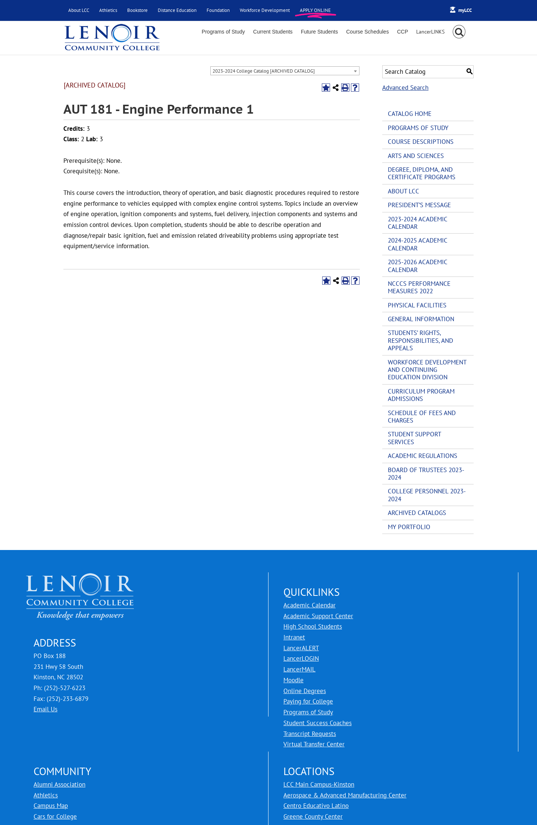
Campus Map (51, 806)
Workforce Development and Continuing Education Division (427, 370)
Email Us (45, 709)
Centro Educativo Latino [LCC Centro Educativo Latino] (316, 806)
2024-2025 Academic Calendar (417, 244)
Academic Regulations (422, 456)
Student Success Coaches (317, 723)
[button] (459, 31)
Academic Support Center (318, 616)
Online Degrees (304, 691)
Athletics (46, 795)
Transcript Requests (309, 734)
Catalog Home (409, 114)
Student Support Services (414, 438)
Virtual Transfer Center (314, 744)
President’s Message (419, 205)
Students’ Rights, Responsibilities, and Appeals (420, 340)
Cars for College (55, 816)
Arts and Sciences (416, 156)
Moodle (293, 680)
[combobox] (284, 70)
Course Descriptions (420, 142)
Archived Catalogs (417, 513)
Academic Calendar (309, 605)
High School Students (312, 626)
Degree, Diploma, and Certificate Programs (421, 173)
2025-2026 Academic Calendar (417, 266)
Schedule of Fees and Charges (422, 416)
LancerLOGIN (301, 658)
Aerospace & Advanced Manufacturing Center (344, 795)
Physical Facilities (417, 305)
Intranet (294, 637)
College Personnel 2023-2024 (427, 495)
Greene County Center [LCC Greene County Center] (313, 816)
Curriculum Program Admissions (421, 395)
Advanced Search (405, 87)
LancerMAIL (299, 669)
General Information (421, 319)
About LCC (403, 191)
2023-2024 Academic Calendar (417, 223)
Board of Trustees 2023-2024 (426, 473)
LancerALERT (301, 648)
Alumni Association (59, 784)
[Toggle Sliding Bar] (430, 31)
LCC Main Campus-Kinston (318, 784)
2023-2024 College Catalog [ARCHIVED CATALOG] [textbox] (264, 71)
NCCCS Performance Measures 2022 (419, 287)
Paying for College (308, 701)
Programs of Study (418, 128)
